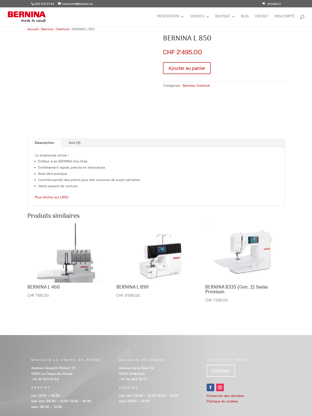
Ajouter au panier (186, 68)
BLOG (245, 17)
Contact (261, 17)
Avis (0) (74, 142)
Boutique (222, 17)
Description (44, 142)
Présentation (168, 17)
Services (197, 17)
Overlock (62, 29)
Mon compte (284, 17)
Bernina (47, 29)
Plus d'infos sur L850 (51, 197)
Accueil (32, 29)
